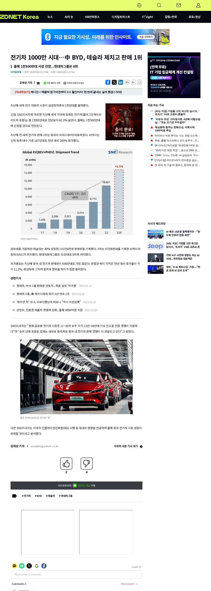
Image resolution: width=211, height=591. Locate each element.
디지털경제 (16, 72)
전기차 (27, 495)
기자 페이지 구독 (52, 82)
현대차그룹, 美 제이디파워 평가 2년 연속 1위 (43, 294)
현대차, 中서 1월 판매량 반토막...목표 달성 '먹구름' (47, 286)
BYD (39, 495)
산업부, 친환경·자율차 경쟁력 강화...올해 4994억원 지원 (50, 310)
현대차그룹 (66, 495)
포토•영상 (194, 17)
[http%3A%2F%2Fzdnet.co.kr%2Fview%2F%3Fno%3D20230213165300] (120, 82)
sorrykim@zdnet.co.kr (44, 446)
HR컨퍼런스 (92, 17)
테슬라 (51, 495)
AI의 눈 (69, 17)
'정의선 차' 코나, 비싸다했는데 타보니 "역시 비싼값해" (49, 302)
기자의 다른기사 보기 (74, 82)
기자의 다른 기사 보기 (128, 446)
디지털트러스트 (121, 17)
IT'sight (147, 17)
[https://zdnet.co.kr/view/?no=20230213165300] (108, 82)
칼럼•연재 (171, 17)
